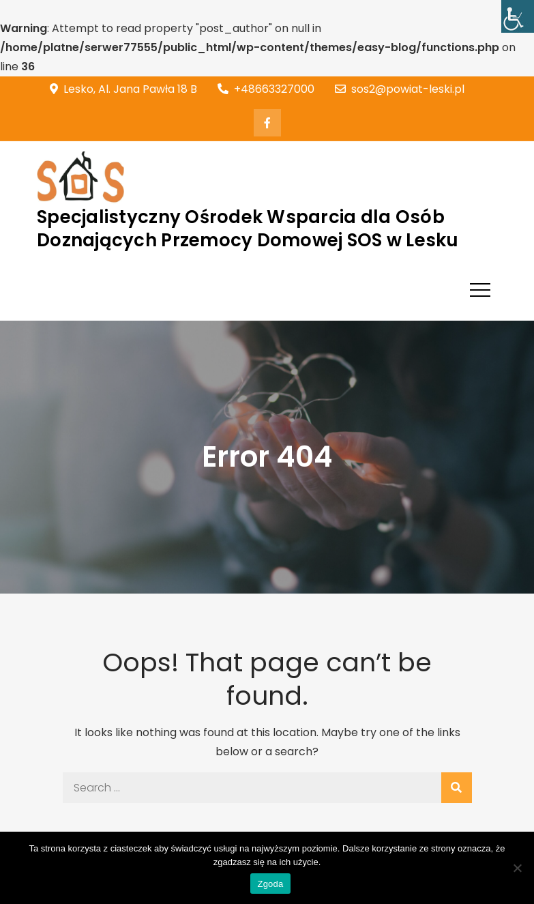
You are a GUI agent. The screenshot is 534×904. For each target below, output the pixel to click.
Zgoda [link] (270, 884)
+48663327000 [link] (266, 89)
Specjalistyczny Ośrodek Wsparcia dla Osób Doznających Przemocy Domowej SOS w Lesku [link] (247, 228)
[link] (517, 16)
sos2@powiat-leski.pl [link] (399, 89)
